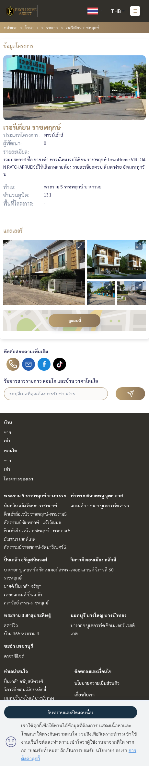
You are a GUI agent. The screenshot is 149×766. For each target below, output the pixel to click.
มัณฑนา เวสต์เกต (20, 539)
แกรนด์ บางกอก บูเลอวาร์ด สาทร (100, 505)
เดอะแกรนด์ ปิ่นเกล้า (23, 594)
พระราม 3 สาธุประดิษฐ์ (27, 615)
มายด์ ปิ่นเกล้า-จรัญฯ (22, 586)
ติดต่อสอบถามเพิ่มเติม (26, 351)
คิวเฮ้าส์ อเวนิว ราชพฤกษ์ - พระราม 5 (37, 530)
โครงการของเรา (18, 478)
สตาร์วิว (11, 625)
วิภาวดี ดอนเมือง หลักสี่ (93, 559)
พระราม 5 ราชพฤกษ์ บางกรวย (35, 495)
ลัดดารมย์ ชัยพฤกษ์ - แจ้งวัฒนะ (32, 522)
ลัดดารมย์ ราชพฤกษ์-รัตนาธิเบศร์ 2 (35, 547)
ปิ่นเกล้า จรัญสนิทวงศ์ (25, 559)
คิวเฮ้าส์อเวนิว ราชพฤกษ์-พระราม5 (35, 514)
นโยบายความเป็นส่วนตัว (97, 683)
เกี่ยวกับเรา (84, 694)
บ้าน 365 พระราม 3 (21, 633)
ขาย (7, 432)
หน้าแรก (10, 27)
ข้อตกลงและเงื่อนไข (92, 671)
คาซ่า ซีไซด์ (14, 656)
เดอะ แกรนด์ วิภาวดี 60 (92, 569)
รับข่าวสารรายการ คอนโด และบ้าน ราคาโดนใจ (51, 381)
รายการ (52, 27)
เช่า (7, 440)
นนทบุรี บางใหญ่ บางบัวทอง (99, 615)
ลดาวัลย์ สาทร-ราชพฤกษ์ (26, 602)
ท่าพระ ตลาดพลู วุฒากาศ (97, 495)
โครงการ (32, 27)
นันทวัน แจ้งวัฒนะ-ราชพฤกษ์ (30, 505)
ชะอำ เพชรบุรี (18, 646)
